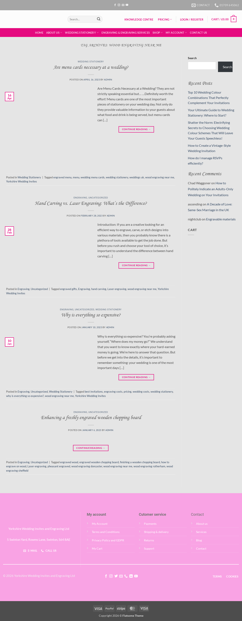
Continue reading (136, 129)
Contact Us (198, 32)
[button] (192, 19)
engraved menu (62, 177)
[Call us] (126, 576)
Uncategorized (98, 197)
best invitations (94, 391)
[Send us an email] (123, 5)
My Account (176, 32)
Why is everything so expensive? (91, 315)
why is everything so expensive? (25, 396)
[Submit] (98, 19)
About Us (54, 32)
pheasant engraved (59, 466)
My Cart (97, 548)
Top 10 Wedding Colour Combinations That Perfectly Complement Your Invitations (209, 97)
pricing (127, 391)
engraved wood (69, 462)
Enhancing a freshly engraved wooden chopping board (91, 418)
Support (149, 548)
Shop (158, 32)
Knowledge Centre (138, 19)
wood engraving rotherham (149, 466)
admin (108, 79)
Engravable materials (221, 219)
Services (201, 532)
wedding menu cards (93, 177)
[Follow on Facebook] (115, 5)
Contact (201, 548)
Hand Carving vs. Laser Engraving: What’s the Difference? (91, 203)
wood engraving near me (159, 177)
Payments (150, 523)
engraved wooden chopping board (99, 462)
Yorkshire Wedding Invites (21, 181)
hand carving (98, 289)
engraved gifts (68, 289)
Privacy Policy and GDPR (108, 540)
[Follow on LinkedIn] (131, 576)
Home (39, 32)
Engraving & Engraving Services (126, 32)
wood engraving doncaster (86, 466)
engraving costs (113, 391)
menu (76, 177)
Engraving (80, 197)
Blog (199, 540)
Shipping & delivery (156, 532)
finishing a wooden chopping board (140, 462)
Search (192, 58)
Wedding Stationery (82, 32)
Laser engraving (116, 289)
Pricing (165, 19)
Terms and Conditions (106, 532)
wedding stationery (117, 177)
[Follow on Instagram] (119, 5)
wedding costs (141, 391)
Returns (149, 540)
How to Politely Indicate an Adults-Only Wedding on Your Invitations (210, 189)
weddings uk (136, 177)
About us (202, 523)
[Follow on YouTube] (127, 5)
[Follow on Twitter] (116, 576)
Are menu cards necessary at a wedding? (90, 67)
